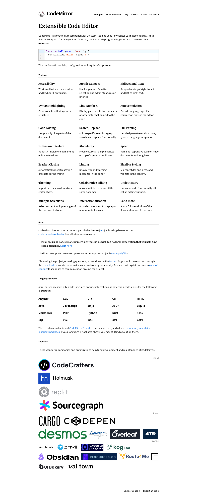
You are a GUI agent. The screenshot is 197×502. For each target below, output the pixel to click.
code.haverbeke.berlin (51, 234)
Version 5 (154, 14)
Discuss (135, 14)
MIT (102, 230)
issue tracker (50, 265)
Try (126, 14)
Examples (98, 14)
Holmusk (55, 378)
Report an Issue (151, 490)
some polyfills (119, 253)
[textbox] (101, 55)
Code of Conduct (132, 490)
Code (144, 14)
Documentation (114, 14)
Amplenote (46, 447)
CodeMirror (60, 13)
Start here (66, 245)
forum (112, 261)
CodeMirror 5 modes (80, 328)
